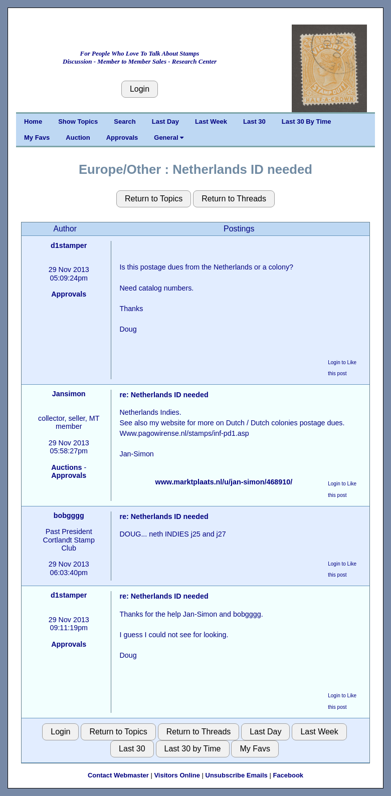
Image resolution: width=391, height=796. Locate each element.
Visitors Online (177, 775)
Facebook (288, 775)
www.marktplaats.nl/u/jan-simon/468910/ (224, 482)
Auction (78, 137)
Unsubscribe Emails (237, 775)
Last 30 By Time (306, 121)
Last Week (211, 121)
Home (33, 121)
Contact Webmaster (118, 775)
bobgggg (69, 515)
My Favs (37, 137)
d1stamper (69, 245)
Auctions (66, 467)
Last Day (165, 121)
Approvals (122, 137)
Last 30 (254, 121)
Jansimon (69, 394)
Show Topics (78, 121)
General (168, 137)
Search (124, 121)
